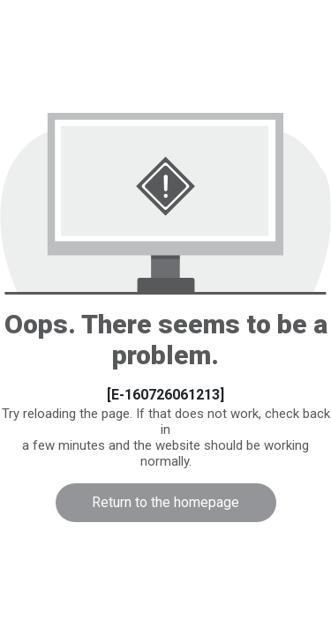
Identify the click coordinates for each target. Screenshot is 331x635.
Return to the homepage (165, 502)
